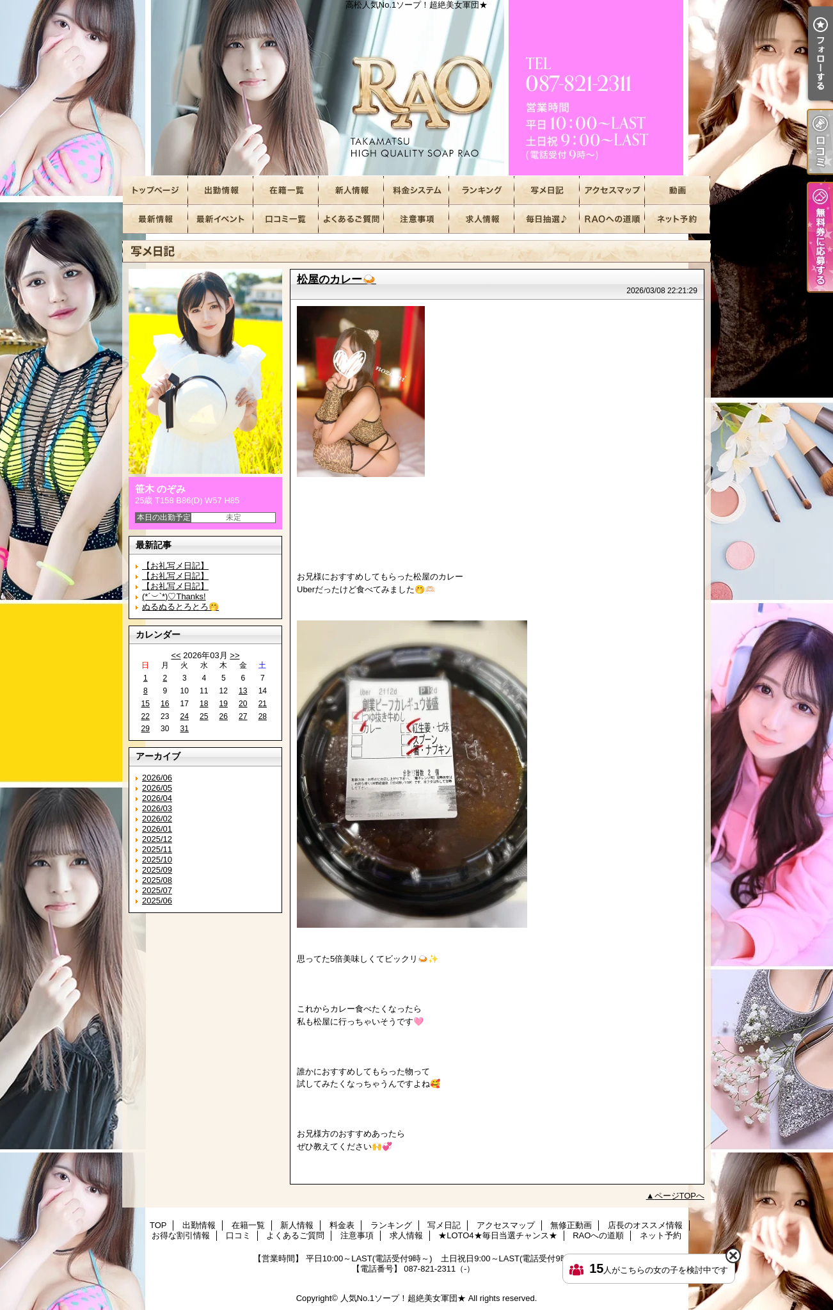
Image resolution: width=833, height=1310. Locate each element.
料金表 (416, 190)
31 (184, 728)
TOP (155, 190)
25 (204, 716)
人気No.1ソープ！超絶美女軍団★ (403, 1298)
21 (262, 703)
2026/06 (157, 777)
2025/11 (157, 849)
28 (262, 716)
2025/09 (157, 870)
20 (243, 703)
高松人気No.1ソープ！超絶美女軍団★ (416, 88)
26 (223, 716)
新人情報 (351, 190)
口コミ (286, 219)
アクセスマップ (612, 190)
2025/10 (157, 859)
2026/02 (157, 818)
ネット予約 (677, 219)
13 (243, 690)
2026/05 (157, 788)
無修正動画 (677, 190)
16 (165, 703)
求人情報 (481, 219)
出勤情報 (220, 190)
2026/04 (157, 798)
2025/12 (157, 839)
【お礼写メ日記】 (175, 565)
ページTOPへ (679, 1196)
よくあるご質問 (351, 219)
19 (223, 703)
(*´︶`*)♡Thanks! (174, 596)
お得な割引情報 (220, 219)
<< (175, 655)
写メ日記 (547, 190)
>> (234, 655)
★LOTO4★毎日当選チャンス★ (547, 219)
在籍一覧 (286, 190)
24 (184, 716)
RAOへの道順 (612, 219)
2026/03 (157, 808)
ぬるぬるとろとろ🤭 (180, 606)
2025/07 (157, 890)
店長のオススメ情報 (155, 219)
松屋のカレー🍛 (336, 279)
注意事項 (416, 219)
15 (145, 703)
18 (204, 703)
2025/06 (157, 900)
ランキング (481, 190)
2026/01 (157, 829)
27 (243, 716)
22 (145, 716)
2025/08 (157, 880)
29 (145, 728)
